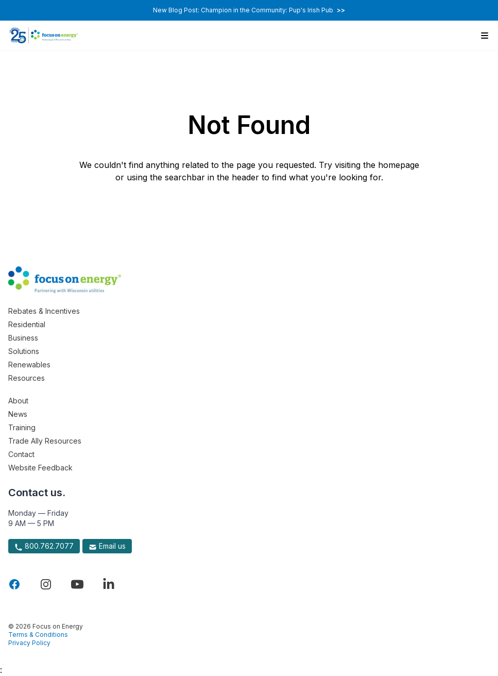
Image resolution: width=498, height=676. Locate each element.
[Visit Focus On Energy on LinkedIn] (108, 584)
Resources (26, 378)
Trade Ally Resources (44, 440)
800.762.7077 (44, 546)
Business (23, 337)
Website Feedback (40, 467)
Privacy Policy (29, 643)
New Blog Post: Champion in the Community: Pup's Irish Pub (249, 10)
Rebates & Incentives (44, 311)
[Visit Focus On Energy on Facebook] (14, 584)
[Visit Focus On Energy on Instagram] (46, 584)
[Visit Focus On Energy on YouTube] (77, 584)
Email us (107, 546)
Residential (26, 324)
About (18, 400)
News (17, 414)
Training (22, 427)
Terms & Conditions (38, 634)
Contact (21, 454)
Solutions (23, 351)
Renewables (29, 364)
